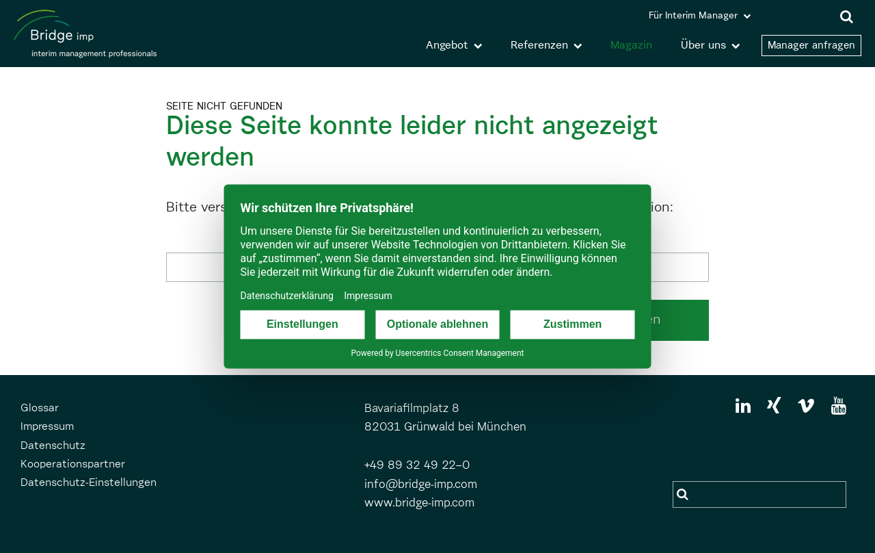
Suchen (684, 494)
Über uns (703, 45)
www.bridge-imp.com (419, 503)
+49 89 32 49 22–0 (417, 466)
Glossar (40, 408)
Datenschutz (53, 446)
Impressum (47, 427)
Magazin (631, 45)
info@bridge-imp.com (420, 485)
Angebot (447, 45)
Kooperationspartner (73, 464)
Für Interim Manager (693, 16)
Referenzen (539, 45)
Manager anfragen (811, 45)
